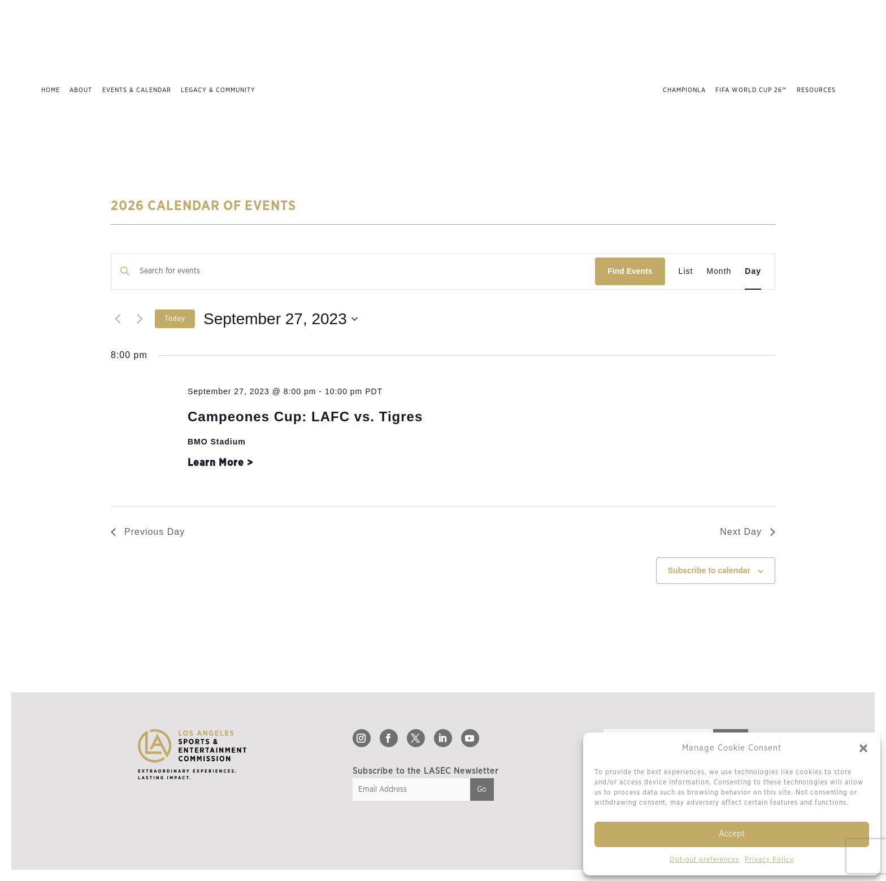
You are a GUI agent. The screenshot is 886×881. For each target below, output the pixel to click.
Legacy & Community (218, 90)
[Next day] (139, 319)
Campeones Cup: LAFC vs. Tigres (305, 416)
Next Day (747, 532)
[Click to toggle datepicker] (280, 319)
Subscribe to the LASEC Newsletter (425, 771)
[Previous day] (117, 319)
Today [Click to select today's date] (174, 318)
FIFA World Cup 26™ (751, 90)
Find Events (629, 271)
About (81, 90)
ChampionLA (684, 90)
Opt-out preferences (704, 859)
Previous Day (148, 532)
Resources (816, 90)
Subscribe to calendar (709, 570)
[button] (863, 748)
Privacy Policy (769, 859)
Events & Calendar (136, 90)
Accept (732, 834)
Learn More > (220, 463)
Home (50, 90)
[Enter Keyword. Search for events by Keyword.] (353, 271)
